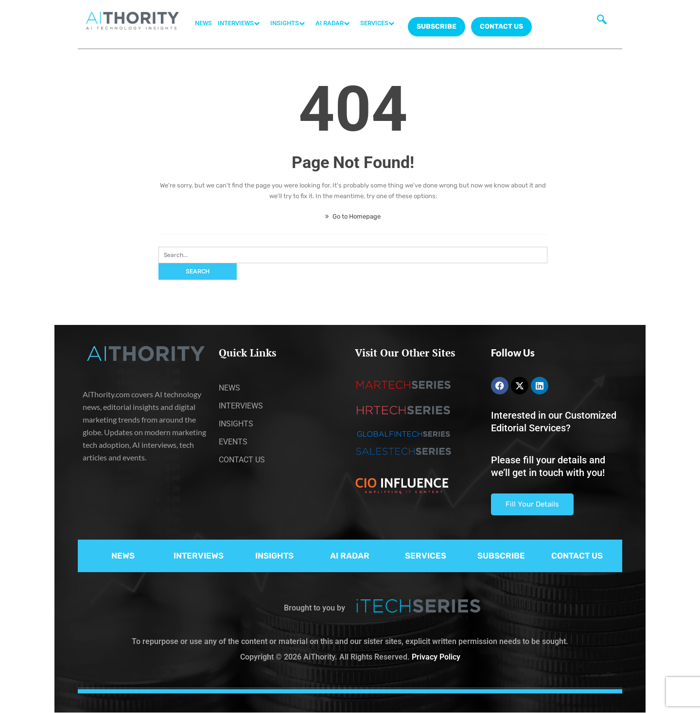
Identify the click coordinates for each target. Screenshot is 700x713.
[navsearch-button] (602, 22)
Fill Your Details (532, 504)
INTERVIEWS (241, 23)
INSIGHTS (290, 23)
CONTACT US (501, 26)
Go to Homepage (353, 216)
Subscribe (436, 26)
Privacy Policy (436, 657)
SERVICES (379, 23)
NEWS (203, 23)
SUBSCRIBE (501, 555)
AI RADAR (334, 23)
